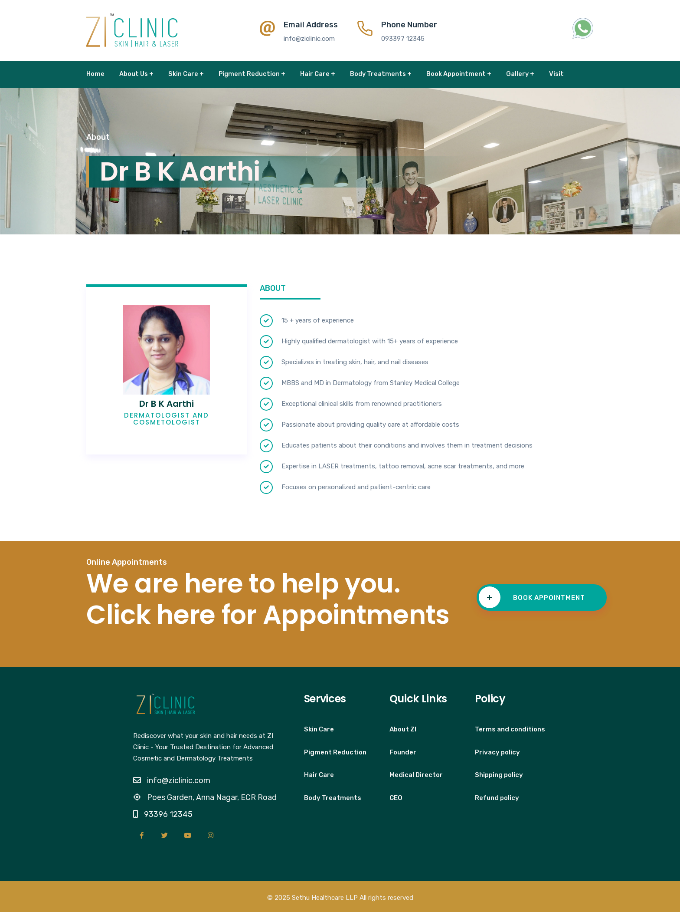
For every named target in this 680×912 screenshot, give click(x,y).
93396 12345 (168, 814)
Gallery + (520, 74)
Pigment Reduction (335, 752)
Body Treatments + (381, 74)
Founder (402, 752)
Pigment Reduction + (252, 74)
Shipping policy (499, 775)
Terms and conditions (510, 729)
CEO (395, 798)
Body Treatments (332, 798)
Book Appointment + (458, 74)
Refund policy (497, 798)
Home (95, 74)
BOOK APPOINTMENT (532, 597)
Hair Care (319, 775)
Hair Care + (317, 74)
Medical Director (416, 775)
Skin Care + (186, 74)
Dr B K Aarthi (166, 404)
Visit (556, 74)
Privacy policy (497, 752)
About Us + (136, 74)
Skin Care (319, 729)
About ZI (402, 729)
